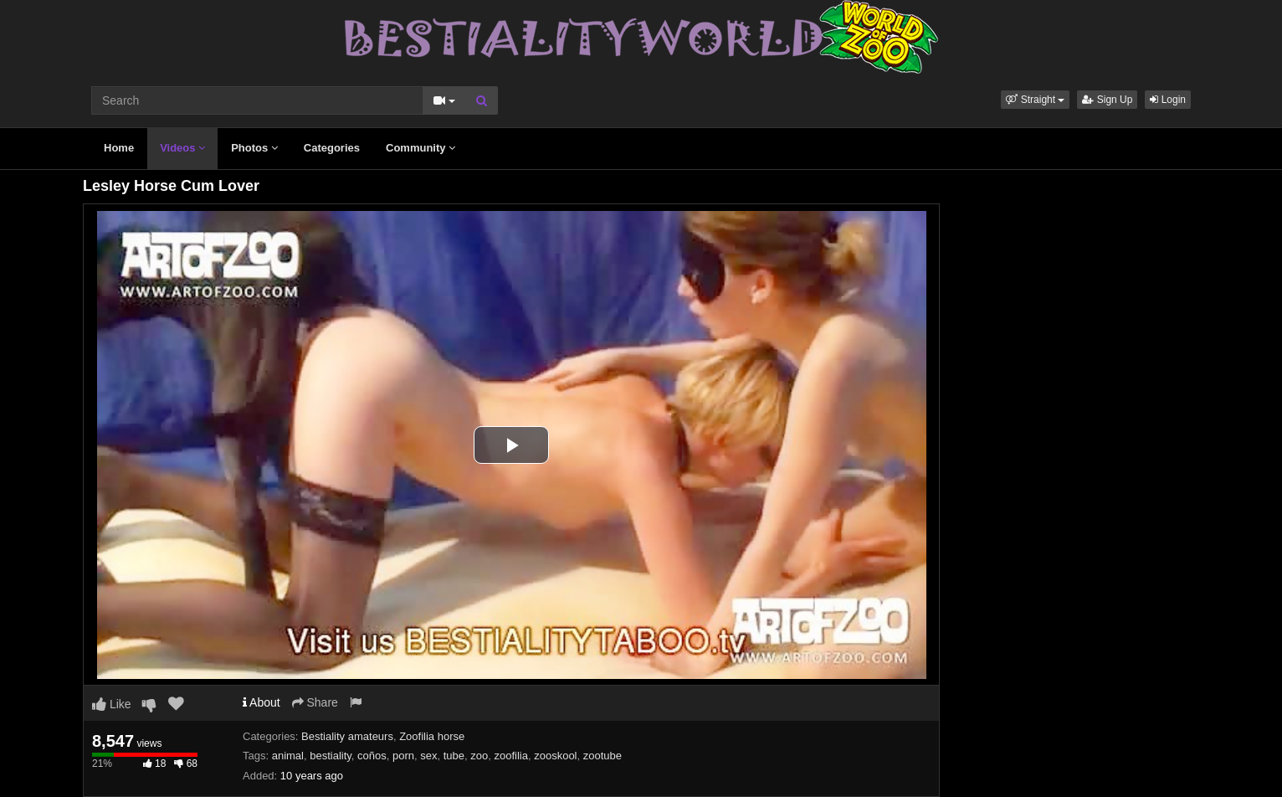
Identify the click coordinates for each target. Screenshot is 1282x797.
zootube (602, 755)
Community (420, 147)
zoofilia (511, 755)
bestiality (330, 755)
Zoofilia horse (431, 736)
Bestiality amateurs (347, 736)
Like (111, 704)
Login (1168, 99)
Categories (332, 147)
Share (315, 702)
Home (119, 147)
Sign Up (1107, 99)
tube (454, 755)
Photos (254, 147)
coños (372, 755)
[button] (1035, 99)
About (261, 702)
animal (288, 755)
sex (428, 755)
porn (403, 755)
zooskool (555, 755)
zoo (479, 755)
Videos (182, 147)
